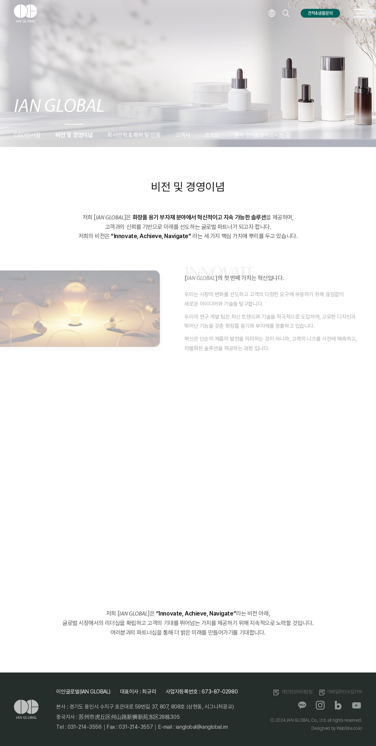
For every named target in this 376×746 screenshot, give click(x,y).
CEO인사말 (27, 135)
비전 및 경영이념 (74, 135)
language (271, 13)
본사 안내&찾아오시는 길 (262, 135)
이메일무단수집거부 (344, 692)
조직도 (212, 135)
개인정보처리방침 (296, 692)
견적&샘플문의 (320, 13)
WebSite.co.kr (349, 728)
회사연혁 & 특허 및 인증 (133, 135)
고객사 (182, 135)
